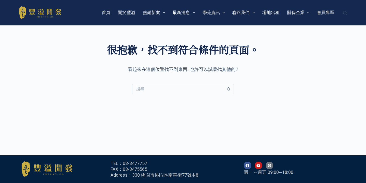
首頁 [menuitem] (106, 12)
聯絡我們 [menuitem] (244, 13)
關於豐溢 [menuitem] (126, 12)
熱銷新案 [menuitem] (155, 13)
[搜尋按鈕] (229, 89)
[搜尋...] (178, 89)
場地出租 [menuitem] (271, 12)
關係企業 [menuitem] (299, 13)
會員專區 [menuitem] (325, 12)
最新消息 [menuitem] (185, 13)
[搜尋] (345, 13)
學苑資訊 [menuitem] (215, 13)
